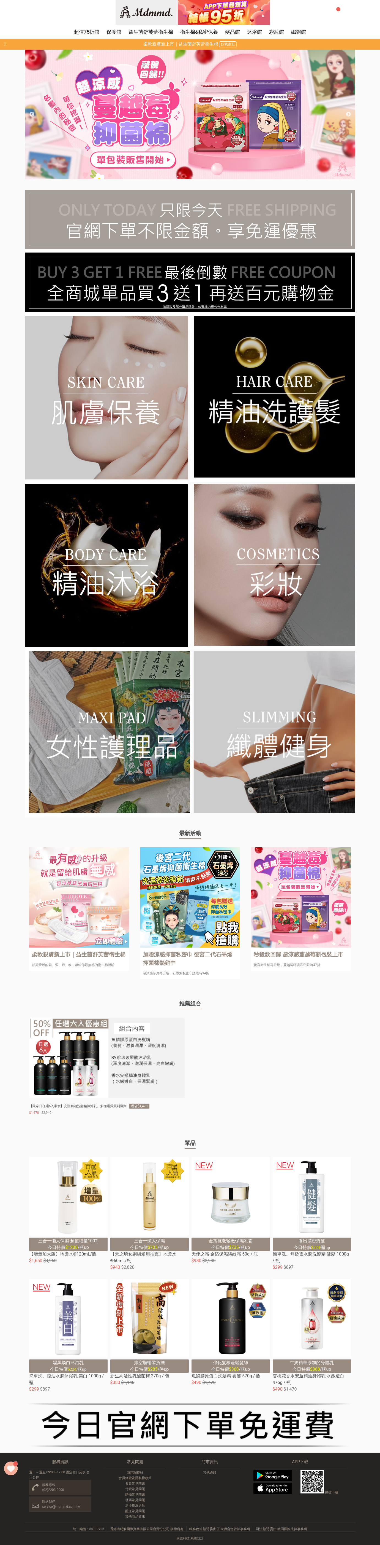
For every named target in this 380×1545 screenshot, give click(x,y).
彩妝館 (276, 32)
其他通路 (209, 1472)
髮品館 (232, 32)
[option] (190, 114)
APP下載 (300, 1461)
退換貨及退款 (135, 1506)
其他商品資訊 (135, 1517)
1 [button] (161, 176)
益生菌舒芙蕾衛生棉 (151, 32)
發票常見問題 (135, 1500)
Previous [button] (32, 114)
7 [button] (211, 176)
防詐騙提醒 (135, 1472)
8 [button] (219, 176)
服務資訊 (60, 1461)
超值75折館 (86, 32)
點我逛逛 (228, 44)
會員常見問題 (135, 1483)
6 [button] (202, 176)
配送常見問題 (135, 1511)
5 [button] (194, 176)
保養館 (113, 32)
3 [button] (178, 176)
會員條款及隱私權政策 (135, 1478)
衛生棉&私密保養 (199, 32)
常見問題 (135, 1461)
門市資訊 (209, 1461)
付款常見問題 (135, 1489)
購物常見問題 (135, 1494)
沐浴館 (254, 32)
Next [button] (348, 114)
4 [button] (186, 176)
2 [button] (169, 176)
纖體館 (298, 32)
